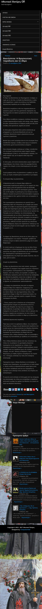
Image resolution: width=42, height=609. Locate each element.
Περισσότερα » (17, 452)
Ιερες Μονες (20, 22)
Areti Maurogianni (29, 394)
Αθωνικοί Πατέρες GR (13, 1)
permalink (14, 396)
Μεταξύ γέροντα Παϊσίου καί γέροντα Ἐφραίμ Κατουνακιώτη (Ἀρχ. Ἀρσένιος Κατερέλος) (28, 490)
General (19, 394)
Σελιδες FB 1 (7, 26)
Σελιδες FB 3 (7, 35)
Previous (6, 56)
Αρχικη (5, 13)
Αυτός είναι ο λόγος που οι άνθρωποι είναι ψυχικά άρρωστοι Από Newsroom (29, 458)
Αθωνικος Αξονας (9, 44)
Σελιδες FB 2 (7, 31)
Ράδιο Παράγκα (8, 49)
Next (36, 56)
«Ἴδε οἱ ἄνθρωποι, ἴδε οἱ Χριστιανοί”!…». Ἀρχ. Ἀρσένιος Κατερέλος (28, 507)
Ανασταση (6, 40)
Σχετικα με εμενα (9, 17)
